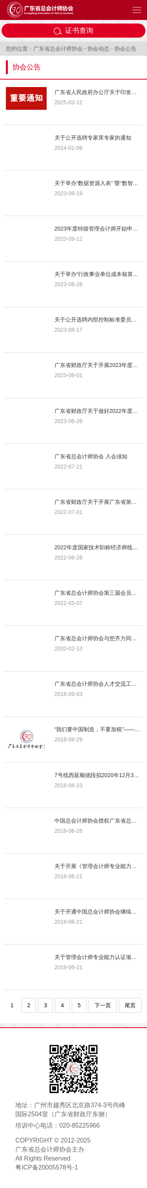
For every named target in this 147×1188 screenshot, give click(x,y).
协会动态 (98, 48)
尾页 (130, 1005)
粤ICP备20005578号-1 (46, 1167)
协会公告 (125, 48)
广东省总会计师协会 (58, 48)
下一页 (102, 1005)
